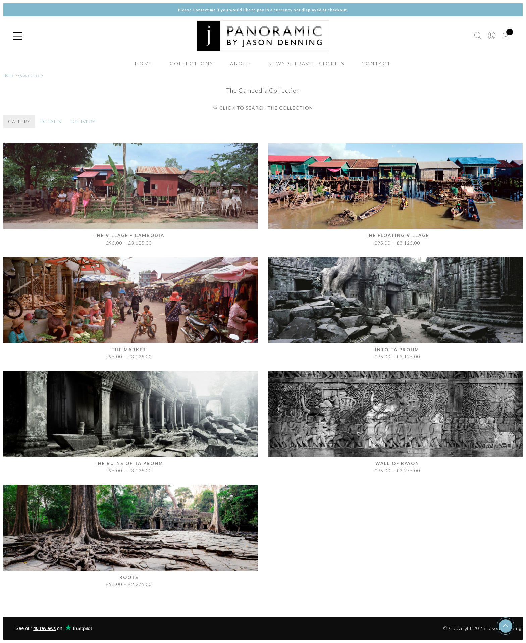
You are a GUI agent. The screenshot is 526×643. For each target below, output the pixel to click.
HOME (144, 63)
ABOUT (241, 63)
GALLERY (19, 121)
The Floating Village (397, 235)
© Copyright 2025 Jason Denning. (483, 628)
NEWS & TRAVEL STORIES (306, 63)
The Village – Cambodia (128, 235)
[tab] (19, 121)
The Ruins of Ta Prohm (128, 463)
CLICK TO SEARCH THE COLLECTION (263, 108)
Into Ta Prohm (397, 349)
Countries (30, 75)
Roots (129, 577)
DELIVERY (83, 121)
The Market (128, 349)
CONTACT (376, 63)
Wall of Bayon (397, 463)
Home (8, 75)
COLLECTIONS (191, 63)
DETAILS (50, 121)
